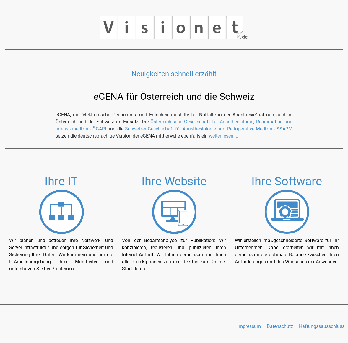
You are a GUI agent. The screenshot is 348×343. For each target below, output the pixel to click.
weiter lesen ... (223, 136)
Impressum (249, 326)
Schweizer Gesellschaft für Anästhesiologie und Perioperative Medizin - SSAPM (208, 129)
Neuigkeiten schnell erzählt (174, 74)
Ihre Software (286, 181)
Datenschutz (280, 326)
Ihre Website (174, 181)
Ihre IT (61, 181)
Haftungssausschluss (321, 326)
